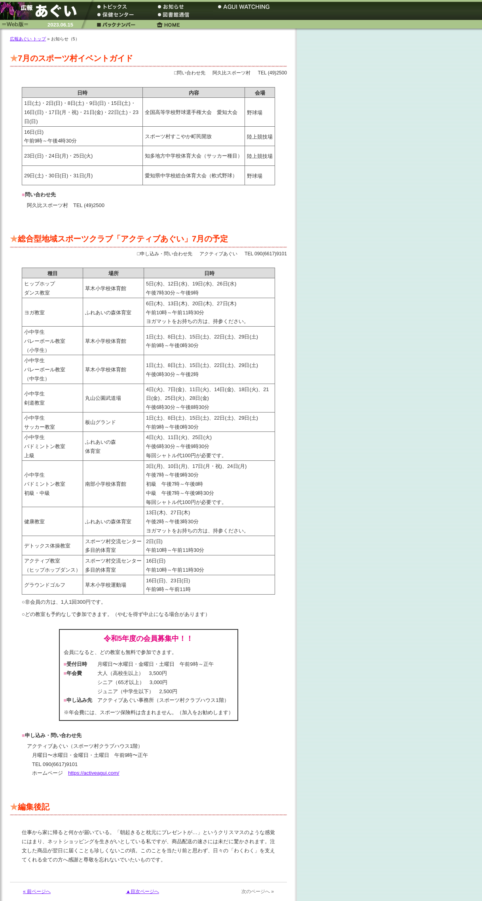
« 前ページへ (37, 891)
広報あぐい (41, 11)
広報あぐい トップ (28, 38)
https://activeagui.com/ (93, 773)
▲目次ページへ (142, 891)
